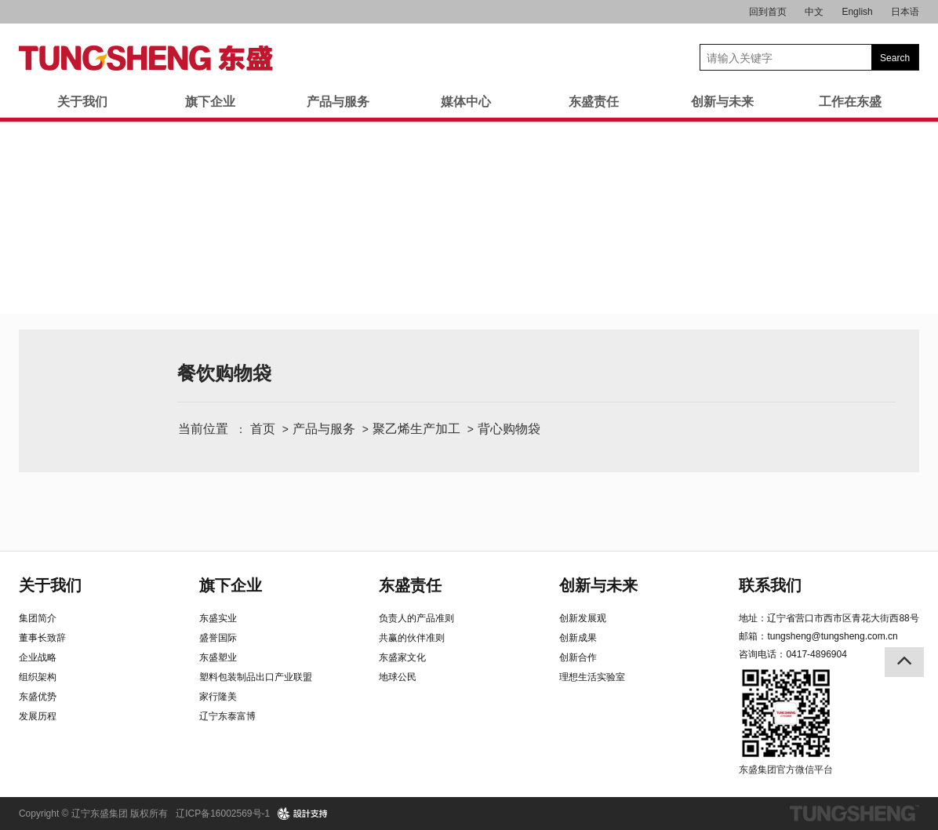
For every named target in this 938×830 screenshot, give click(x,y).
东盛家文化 (402, 657)
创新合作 (578, 657)
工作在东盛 (850, 101)
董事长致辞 (42, 637)
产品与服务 (338, 101)
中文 (814, 11)
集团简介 (37, 618)
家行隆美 (218, 696)
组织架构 (37, 677)
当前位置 (203, 428)
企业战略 (37, 657)
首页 (262, 428)
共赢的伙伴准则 (412, 637)
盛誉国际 (218, 637)
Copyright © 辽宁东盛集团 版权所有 (93, 813)
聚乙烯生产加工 (416, 428)
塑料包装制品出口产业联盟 (255, 677)
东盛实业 (218, 618)
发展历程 (37, 716)
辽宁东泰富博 (227, 716)
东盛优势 (37, 696)
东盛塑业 (218, 657)
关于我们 (82, 101)
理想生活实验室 (592, 677)
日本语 (905, 11)
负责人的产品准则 (416, 618)
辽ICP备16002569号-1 (223, 813)
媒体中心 (466, 101)
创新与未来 (722, 101)
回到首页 (768, 11)
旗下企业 (210, 101)
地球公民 (397, 677)
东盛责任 (594, 101)
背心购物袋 (509, 428)
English (857, 11)
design (303, 813)
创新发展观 (582, 618)
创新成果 (578, 637)
